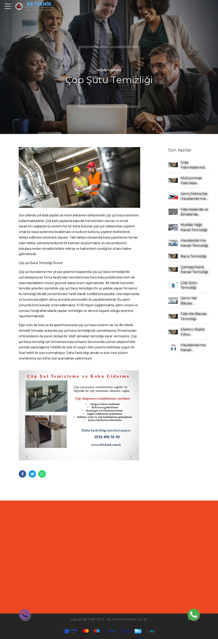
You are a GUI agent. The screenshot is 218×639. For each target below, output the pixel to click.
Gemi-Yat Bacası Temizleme (190, 301)
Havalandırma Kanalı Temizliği (194, 242)
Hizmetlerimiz (109, 70)
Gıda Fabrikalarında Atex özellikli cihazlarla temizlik (193, 165)
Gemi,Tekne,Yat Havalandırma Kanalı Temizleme (193, 196)
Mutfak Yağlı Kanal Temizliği (193, 227)
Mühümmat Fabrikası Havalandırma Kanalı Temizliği (194, 181)
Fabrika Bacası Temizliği (193, 316)
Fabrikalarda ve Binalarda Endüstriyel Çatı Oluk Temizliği (194, 212)
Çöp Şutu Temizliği (188, 285)
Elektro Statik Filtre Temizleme (192, 332)
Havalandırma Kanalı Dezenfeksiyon (193, 348)
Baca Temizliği (193, 256)
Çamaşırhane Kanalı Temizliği (194, 269)
